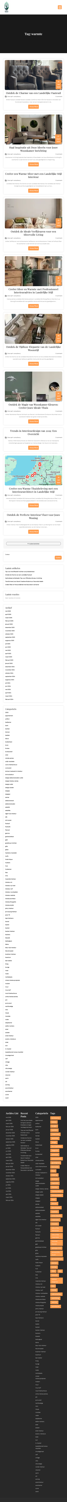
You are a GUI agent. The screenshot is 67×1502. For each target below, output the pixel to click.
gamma (7, 833)
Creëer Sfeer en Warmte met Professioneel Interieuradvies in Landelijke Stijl (33, 291)
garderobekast (9, 836)
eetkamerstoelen (10, 804)
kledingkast (8, 941)
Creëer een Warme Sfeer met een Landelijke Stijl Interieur (33, 175)
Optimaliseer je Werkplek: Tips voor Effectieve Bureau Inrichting (23, 578)
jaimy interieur (9, 908)
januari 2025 (9, 663)
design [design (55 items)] (54, 1142)
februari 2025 (9, 660)
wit (6, 1081)
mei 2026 (8, 611)
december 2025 (9, 627)
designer (7, 794)
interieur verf (9, 889)
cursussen (8, 768)
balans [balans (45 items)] (54, 1122)
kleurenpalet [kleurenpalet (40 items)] (56, 1208)
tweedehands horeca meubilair (14, 1052)
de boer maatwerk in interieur (13, 771)
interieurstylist (9, 905)
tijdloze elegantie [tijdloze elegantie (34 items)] (55, 1280)
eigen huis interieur (10, 813)
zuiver (7, 1094)
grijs (6, 846)
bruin (6, 745)
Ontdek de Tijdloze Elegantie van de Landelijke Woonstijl (33, 348)
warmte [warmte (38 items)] (54, 1302)
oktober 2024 (9, 673)
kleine (7, 944)
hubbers (7, 862)
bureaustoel (8, 751)
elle (6, 817)
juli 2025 (7, 644)
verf (6, 1058)
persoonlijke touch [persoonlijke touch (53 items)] (56, 1253)
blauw (7, 738)
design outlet (9, 784)
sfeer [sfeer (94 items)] (53, 1271)
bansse (7, 732)
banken (7, 729)
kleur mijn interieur (10, 947)
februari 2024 (9, 699)
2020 (6, 712)
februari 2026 (9, 621)
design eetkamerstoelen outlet (14, 778)
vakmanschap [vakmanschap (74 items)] (56, 1294)
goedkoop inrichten (11, 843)
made (7, 974)
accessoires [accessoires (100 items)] (55, 1118)
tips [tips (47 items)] (53, 1286)
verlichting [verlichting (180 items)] (55, 1298)
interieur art (8, 882)
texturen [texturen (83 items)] (54, 1275)
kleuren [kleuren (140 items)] (54, 1204)
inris (6, 876)
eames (7, 797)
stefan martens (9, 1026)
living (6, 964)
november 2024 (10, 670)
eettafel (7, 807)
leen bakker (8, 960)
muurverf (8, 990)
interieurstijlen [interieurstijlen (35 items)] (57, 1195)
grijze (6, 849)
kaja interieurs (9, 918)
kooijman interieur (10, 954)
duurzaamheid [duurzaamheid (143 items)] (56, 1146)
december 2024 (10, 667)
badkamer (8, 722)
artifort (7, 719)
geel (6, 840)
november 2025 (10, 631)
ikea (6, 872)
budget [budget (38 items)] (54, 1126)
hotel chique (9, 859)
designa (7, 791)
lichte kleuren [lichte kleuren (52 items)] (56, 1216)
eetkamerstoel (9, 800)
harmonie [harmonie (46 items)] (55, 1167)
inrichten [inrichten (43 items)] (55, 1179)
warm (7, 1078)
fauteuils (7, 827)
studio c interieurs (10, 1039)
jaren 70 (7, 915)
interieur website (10, 895)
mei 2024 (8, 689)
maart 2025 (8, 657)
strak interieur (9, 1036)
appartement (9, 715)
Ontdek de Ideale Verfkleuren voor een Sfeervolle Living (33, 233)
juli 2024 (7, 683)
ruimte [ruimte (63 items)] (54, 1267)
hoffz (6, 856)
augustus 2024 (9, 680)
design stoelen (9, 787)
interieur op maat (10, 885)
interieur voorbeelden (11, 892)
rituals (7, 1013)
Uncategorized (9, 1055)
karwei (7, 921)
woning (7, 1085)
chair (6, 755)
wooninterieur (9, 1088)
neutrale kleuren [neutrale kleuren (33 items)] (54, 1242)
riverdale (7, 1016)
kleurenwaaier (9, 951)
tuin (6, 1045)
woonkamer (8, 1091)
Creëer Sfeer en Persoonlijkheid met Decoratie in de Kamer (22, 584)
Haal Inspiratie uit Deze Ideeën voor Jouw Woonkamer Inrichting (33, 149)
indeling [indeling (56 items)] (54, 1175)
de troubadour (9, 774)
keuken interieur (10, 931)
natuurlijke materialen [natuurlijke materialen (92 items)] (55, 1236)
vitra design (8, 1068)
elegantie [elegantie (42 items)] (55, 1150)
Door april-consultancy (14, 96)
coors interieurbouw (11, 764)
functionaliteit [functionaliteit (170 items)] (56, 1159)
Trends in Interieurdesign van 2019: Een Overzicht (33, 432)
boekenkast (8, 742)
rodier (7, 1019)
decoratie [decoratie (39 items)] (55, 1138)
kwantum (8, 957)
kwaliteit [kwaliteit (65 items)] (54, 1212)
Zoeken (7, 554)
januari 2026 (9, 624)
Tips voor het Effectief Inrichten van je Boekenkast (19, 571)
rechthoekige (9, 1006)
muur (6, 987)
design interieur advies (11, 781)
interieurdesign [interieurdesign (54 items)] (57, 1191)
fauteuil (7, 823)
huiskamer (8, 869)
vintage (7, 1062)
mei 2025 (8, 650)
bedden (7, 735)
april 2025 (8, 653)
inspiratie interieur (10, 879)
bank (6, 725)
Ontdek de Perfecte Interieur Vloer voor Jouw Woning (33, 516)
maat (6, 970)
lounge (7, 967)
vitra (6, 1065)
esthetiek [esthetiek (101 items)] (55, 1155)
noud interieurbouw (11, 993)
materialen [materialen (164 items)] (55, 1220)
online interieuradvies (11, 996)
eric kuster (8, 820)
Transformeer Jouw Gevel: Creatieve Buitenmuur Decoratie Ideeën (24, 581)
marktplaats (8, 977)
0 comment (59, 96)
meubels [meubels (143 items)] (54, 1224)
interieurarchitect (10, 898)
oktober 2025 (9, 634)
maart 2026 (8, 618)
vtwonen (7, 1075)
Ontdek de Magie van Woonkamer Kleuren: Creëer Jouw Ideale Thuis (33, 406)
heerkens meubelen (11, 853)
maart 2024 (8, 696)
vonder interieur (10, 1072)
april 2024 (8, 693)
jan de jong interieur (11, 911)
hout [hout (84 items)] (53, 1171)
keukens (7, 934)
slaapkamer (8, 1023)
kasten (7, 925)
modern (7, 983)
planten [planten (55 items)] (54, 1263)
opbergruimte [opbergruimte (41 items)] (56, 1248)
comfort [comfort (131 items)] (54, 1130)
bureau (7, 748)
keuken (7, 928)
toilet (6, 1042)
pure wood (8, 1003)
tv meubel (8, 1049)
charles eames (9, 758)
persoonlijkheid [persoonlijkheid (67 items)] (57, 1259)
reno (6, 1009)
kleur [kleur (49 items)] (53, 1199)
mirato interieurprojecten (12, 980)
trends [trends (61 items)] (54, 1290)
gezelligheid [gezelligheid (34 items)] (56, 1163)
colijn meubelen (9, 761)
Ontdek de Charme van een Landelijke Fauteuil (33, 93)
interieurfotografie (10, 902)
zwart (7, 1098)
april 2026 (8, 614)
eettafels (7, 810)
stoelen (7, 1032)
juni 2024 (8, 686)
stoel (6, 1029)
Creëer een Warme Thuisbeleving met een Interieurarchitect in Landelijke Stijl (33, 490)
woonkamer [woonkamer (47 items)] (55, 1306)
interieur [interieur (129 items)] (55, 1187)
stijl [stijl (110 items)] (60, 1271)
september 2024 (10, 676)
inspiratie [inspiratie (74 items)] (55, 1183)
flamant (7, 830)
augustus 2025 (9, 640)
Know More (34, 107)
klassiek (7, 938)
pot (6, 1000)
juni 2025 (8, 647)
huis (6, 866)
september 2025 (10, 637)
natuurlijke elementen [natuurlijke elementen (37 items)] (55, 1229)
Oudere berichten (34, 544)
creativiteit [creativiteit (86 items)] (55, 1134)
